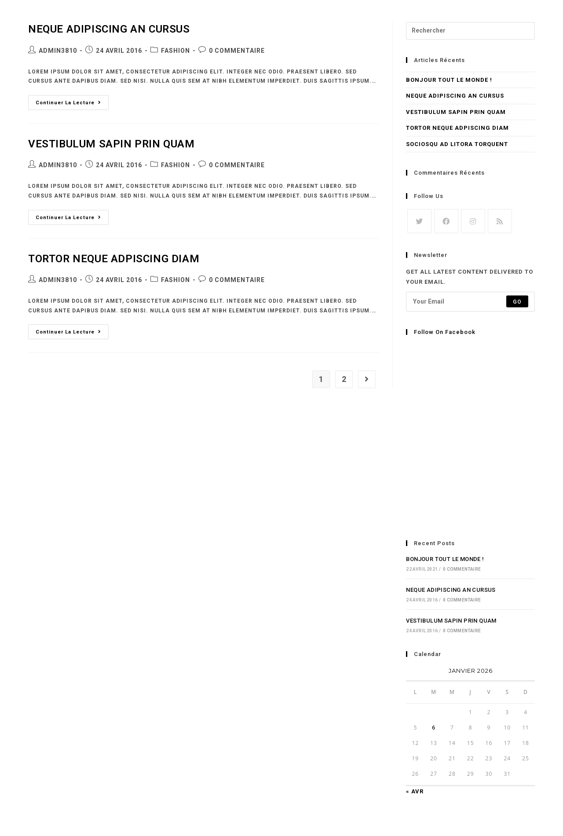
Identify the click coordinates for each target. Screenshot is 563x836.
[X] (419, 221)
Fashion (175, 50)
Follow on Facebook (444, 332)
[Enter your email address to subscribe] (470, 302)
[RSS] (500, 221)
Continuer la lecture (72, 100)
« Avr (415, 791)
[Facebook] (446, 221)
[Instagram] (473, 221)
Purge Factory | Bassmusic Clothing (138, 18)
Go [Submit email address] (517, 301)
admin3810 (58, 50)
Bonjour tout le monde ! (449, 80)
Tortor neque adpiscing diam (113, 259)
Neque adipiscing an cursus (455, 95)
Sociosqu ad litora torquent (457, 144)
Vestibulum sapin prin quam (111, 144)
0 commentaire (237, 50)
